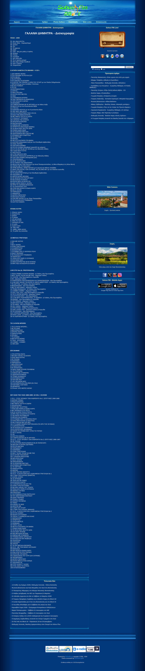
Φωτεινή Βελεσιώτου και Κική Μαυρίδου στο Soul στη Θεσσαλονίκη (34, 588)
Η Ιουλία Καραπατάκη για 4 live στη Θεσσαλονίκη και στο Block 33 (34, 602)
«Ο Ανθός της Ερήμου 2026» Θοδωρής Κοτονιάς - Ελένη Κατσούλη (34, 585)
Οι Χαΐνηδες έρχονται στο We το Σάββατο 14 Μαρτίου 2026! (32, 596)
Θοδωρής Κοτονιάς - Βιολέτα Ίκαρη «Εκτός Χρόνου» (108, 115)
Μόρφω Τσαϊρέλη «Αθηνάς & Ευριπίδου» (104, 80)
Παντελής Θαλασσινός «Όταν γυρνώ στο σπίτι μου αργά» (110, 77)
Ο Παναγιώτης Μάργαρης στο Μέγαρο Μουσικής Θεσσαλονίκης (33, 590)
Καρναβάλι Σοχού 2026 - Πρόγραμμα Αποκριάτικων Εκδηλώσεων (33, 607)
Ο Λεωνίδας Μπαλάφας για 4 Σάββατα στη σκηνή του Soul (31, 604)
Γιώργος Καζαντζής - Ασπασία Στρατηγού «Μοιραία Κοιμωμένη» (112, 99)
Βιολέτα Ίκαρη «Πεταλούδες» (100, 93)
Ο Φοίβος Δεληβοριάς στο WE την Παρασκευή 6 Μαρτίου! (31, 593)
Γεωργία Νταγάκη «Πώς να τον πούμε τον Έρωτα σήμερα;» (111, 107)
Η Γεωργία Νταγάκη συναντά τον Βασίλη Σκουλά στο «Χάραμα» (112, 118)
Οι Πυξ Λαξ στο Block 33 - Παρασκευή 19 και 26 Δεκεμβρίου (32, 621)
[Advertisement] (112, 154)
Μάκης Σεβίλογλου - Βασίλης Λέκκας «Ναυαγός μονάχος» (110, 104)
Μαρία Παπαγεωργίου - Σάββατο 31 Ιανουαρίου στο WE (30, 610)
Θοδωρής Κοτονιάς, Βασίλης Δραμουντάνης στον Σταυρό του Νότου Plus (36, 624)
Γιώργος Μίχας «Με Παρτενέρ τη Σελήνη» (105, 113)
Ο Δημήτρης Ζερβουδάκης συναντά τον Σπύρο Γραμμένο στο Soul (34, 619)
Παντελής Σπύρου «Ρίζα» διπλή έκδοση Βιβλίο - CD (108, 90)
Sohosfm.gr (69, 656)
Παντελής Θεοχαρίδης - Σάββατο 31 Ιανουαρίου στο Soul (31, 613)
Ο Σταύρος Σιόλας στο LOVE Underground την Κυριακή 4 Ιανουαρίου (35, 616)
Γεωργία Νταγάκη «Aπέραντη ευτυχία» (104, 96)
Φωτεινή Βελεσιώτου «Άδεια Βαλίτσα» (103, 101)
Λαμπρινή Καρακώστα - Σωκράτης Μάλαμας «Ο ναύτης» (110, 110)
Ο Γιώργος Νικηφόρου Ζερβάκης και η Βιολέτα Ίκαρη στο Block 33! (34, 599)
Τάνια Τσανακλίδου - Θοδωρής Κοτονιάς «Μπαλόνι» (108, 83)
